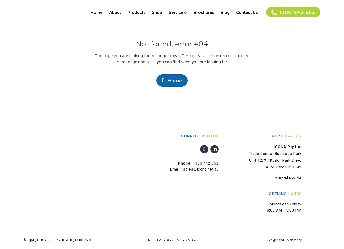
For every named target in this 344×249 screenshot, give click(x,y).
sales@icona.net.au (201, 169)
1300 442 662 (206, 163)
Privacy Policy (186, 240)
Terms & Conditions (161, 240)
